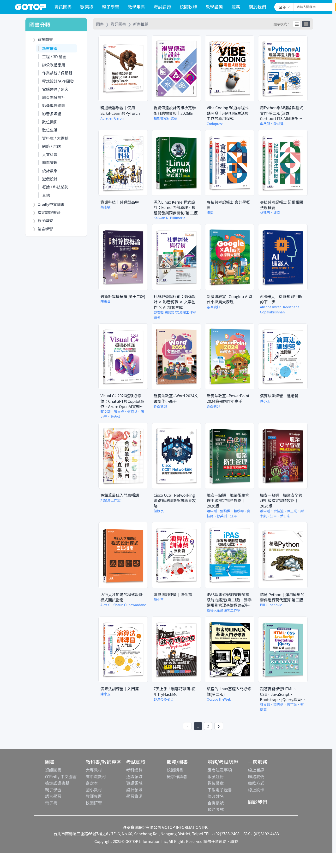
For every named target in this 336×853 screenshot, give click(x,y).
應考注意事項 (219, 770)
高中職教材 (96, 776)
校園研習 (94, 803)
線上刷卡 (256, 790)
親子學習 (110, 7)
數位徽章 (215, 783)
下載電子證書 (219, 790)
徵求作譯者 (177, 776)
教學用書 (136, 7)
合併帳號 (215, 803)
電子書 (51, 803)
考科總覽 (134, 770)
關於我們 (257, 7)
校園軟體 (188, 7)
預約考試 (215, 809)
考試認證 (162, 7)
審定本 (92, 783)
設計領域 (134, 790)
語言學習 (53, 796)
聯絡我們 (256, 776)
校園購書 (175, 770)
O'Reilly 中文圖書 (61, 776)
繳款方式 (256, 783)
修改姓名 (215, 796)
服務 (236, 7)
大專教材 (94, 770)
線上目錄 (256, 770)
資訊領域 (134, 783)
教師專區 (94, 796)
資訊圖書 (63, 7)
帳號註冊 (215, 776)
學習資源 (134, 796)
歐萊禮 (86, 7)
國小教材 (94, 790)
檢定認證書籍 (57, 783)
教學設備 (214, 7)
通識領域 (134, 776)
